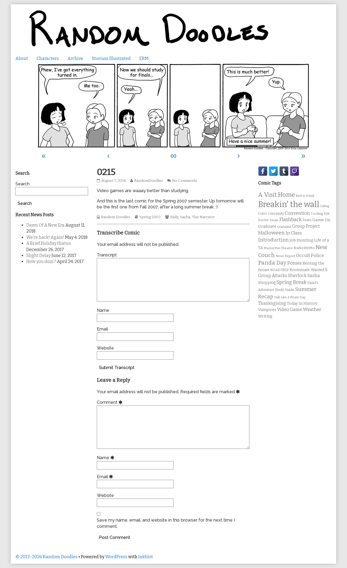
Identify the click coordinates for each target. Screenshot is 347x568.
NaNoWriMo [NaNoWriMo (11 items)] (304, 248)
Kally (174, 217)
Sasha (185, 217)
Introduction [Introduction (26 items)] (273, 240)
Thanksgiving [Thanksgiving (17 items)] (272, 303)
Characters (48, 58)
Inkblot (145, 556)
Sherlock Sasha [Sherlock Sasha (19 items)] (304, 275)
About (21, 58)
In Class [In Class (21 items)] (293, 233)
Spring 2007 (150, 217)
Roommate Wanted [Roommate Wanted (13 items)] (307, 270)
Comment (110, 402)
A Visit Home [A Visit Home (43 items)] (276, 194)
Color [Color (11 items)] (262, 213)
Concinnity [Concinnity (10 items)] (276, 213)
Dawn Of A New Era (45, 225)
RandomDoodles (148, 181)
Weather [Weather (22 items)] (312, 309)
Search (22, 183)
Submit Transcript (116, 367)
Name (103, 310)
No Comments (184, 181)
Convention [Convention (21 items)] (297, 213)
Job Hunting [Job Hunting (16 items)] (301, 240)
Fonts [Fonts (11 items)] (307, 220)
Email (102, 329)
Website (105, 348)
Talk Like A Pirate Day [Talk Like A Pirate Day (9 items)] (290, 297)
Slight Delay (38, 255)
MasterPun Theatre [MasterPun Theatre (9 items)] (278, 248)
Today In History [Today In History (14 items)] (302, 303)
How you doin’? (41, 261)
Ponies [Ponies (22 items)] (294, 263)
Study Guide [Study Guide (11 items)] (284, 290)
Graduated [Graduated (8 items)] (284, 227)
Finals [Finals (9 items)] (273, 220)
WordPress (116, 556)
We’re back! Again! (45, 237)
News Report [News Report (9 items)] (285, 256)
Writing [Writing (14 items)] (265, 316)
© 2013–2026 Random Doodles (46, 556)
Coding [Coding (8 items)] (324, 206)
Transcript (107, 255)
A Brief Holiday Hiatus (48, 243)
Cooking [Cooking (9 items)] (317, 213)
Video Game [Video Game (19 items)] (289, 309)
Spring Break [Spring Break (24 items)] (291, 282)
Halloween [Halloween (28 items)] (271, 233)
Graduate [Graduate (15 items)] (267, 226)
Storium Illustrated (111, 58)
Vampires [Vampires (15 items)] (267, 309)
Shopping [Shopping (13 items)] (267, 282)
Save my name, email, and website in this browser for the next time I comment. (166, 523)
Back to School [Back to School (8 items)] (305, 196)
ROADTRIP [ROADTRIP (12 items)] (279, 270)
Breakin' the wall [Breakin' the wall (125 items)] (288, 204)
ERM (144, 58)
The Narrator (203, 217)
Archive (75, 58)
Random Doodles (115, 217)
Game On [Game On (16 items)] (321, 219)
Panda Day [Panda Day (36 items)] (272, 262)
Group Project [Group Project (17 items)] (306, 226)
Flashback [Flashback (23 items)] (290, 220)
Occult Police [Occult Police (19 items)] (310, 255)
